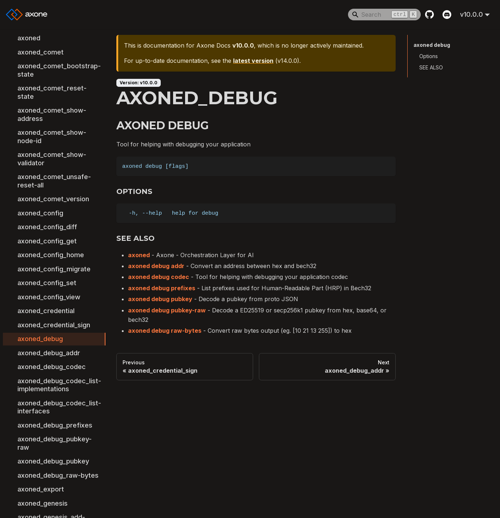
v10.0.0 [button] (471, 14)
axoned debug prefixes (161, 288)
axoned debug (431, 45)
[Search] (384, 14)
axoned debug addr (156, 266)
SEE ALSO (431, 67)
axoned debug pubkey (160, 299)
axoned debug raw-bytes (164, 330)
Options (428, 56)
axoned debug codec (158, 276)
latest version (253, 60)
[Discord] (447, 14)
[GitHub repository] (429, 14)
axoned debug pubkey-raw (167, 310)
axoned (139, 255)
